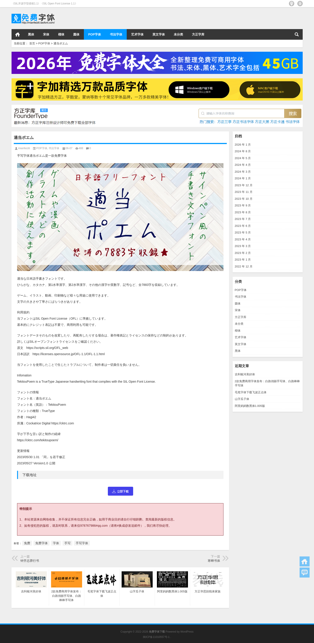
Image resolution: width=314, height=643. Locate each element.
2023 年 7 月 (243, 219)
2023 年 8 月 (243, 212)
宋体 (46, 34)
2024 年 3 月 (243, 171)
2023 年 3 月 (243, 246)
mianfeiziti (24, 148)
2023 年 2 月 (243, 253)
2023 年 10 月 (244, 198)
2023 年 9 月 (243, 205)
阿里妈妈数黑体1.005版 (250, 406)
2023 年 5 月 (243, 232)
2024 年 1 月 (243, 178)
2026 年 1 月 (243, 144)
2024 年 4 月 (243, 164)
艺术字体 (137, 34)
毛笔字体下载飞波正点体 (251, 392)
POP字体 (94, 34)
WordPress (187, 631)
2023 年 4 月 (243, 239)
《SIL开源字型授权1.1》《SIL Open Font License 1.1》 (44, 3)
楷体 (61, 34)
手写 (67, 543)
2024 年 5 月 (243, 158)
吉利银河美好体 (245, 374)
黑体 (31, 34)
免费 (27, 543)
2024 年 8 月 (243, 151)
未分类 (178, 34)
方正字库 (198, 34)
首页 (18, 34)
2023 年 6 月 (243, 226)
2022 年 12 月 (244, 266)
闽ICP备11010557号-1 (156, 637)
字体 (56, 543)
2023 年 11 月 (244, 192)
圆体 (76, 34)
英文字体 (158, 34)
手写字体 (82, 543)
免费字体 (41, 543)
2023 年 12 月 (244, 185)
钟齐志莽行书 (29, 560)
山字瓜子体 (242, 399)
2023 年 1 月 (243, 259)
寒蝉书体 (214, 560)
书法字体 (116, 34)
